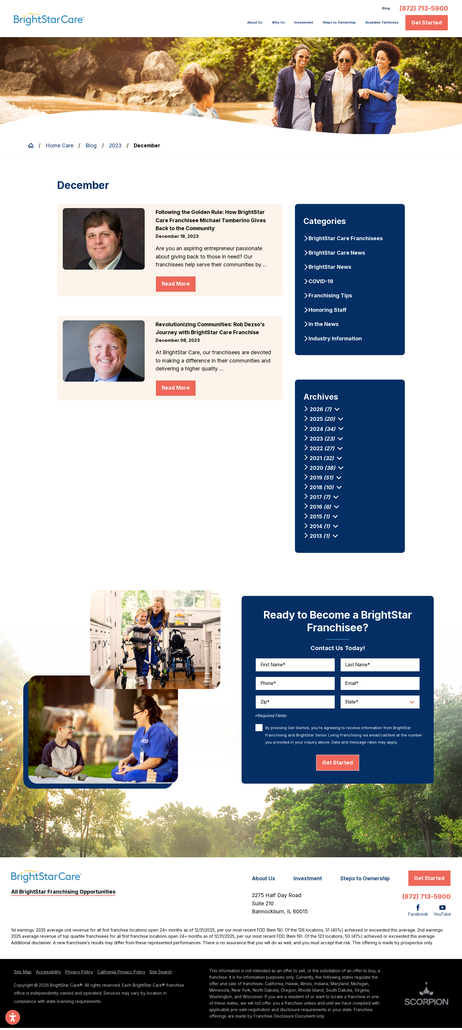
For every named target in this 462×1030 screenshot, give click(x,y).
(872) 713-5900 (423, 9)
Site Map (23, 974)
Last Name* (357, 666)
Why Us (232, 24)
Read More (176, 286)
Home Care (59, 147)
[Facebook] (418, 913)
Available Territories (374, 24)
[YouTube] (442, 913)
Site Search (160, 974)
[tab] (336, 411)
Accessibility (48, 974)
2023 (115, 147)
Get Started (426, 24)
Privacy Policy (79, 974)
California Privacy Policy (121, 974)
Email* (352, 685)
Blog (384, 9)
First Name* (273, 666)
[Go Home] (33, 147)
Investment (265, 24)
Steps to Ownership (314, 24)
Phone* (268, 685)
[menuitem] (203, 24)
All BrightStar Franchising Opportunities (63, 893)
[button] (12, 1017)
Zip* (265, 703)
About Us (201, 24)
